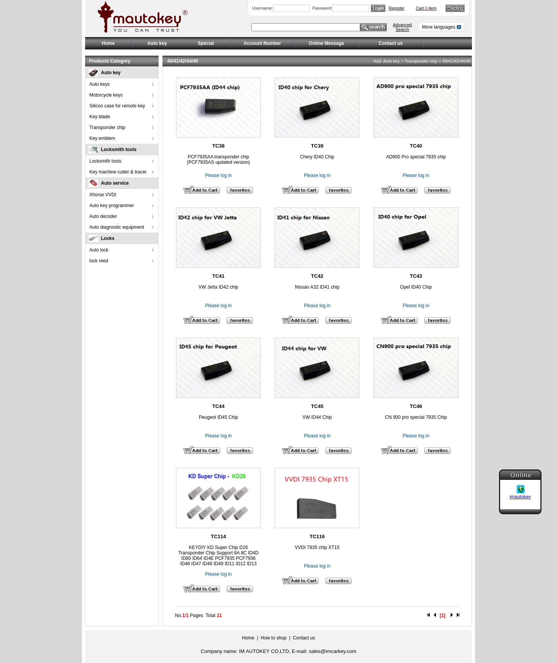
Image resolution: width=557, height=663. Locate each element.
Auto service (115, 183)
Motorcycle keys (106, 95)
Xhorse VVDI (102, 194)
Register (397, 8)
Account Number (262, 43)
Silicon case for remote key (117, 106)
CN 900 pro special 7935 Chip (416, 417)
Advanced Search (402, 27)
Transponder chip (107, 127)
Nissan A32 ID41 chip (317, 287)
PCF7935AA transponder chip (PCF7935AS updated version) (218, 159)
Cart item (426, 8)
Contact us (391, 43)
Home (108, 43)
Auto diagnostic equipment (116, 227)
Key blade (99, 116)
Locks (107, 238)
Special (206, 43)
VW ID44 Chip (317, 417)
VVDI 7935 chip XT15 (317, 547)
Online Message (326, 43)
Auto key (111, 72)
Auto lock (98, 250)
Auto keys (99, 84)
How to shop (274, 638)
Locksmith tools (119, 149)
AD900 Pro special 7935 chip (416, 157)
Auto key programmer (111, 205)
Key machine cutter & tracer (118, 172)
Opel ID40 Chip (416, 287)
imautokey (520, 492)
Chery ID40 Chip (317, 157)
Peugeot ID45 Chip (218, 417)
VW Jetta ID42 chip (218, 287)
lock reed (98, 261)
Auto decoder (103, 216)
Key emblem (102, 138)
